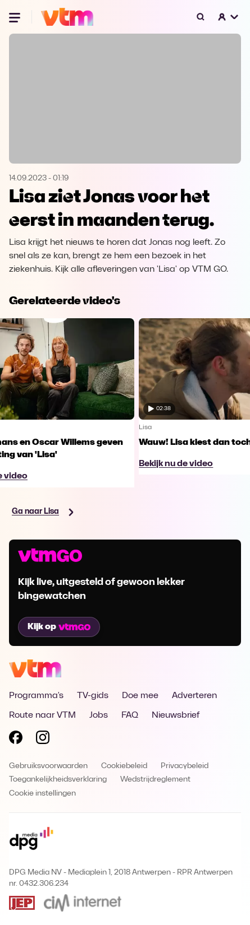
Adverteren (194, 695)
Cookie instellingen (42, 793)
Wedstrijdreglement (155, 779)
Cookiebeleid (124, 766)
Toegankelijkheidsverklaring (58, 779)
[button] (228, 17)
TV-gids (92, 695)
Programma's (36, 695)
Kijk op (59, 626)
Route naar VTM (42, 715)
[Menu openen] (15, 17)
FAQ (129, 715)
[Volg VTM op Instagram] (42, 740)
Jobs (98, 715)
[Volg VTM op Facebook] (15, 740)
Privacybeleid (184, 766)
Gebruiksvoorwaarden (48, 766)
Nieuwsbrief (175, 715)
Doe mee (140, 695)
